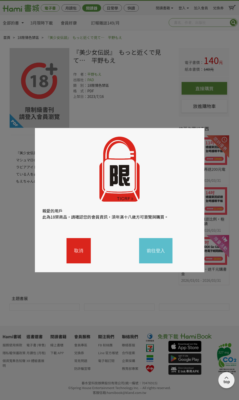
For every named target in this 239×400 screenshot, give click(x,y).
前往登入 (156, 250)
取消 (78, 250)
